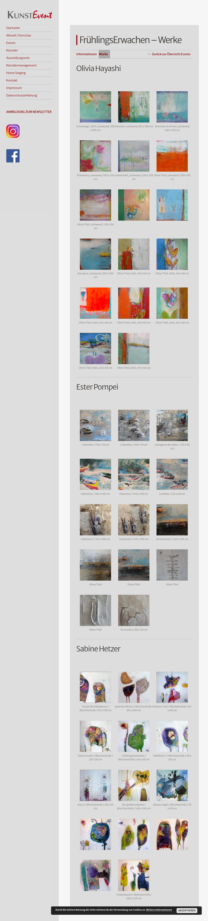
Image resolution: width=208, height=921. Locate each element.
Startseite (13, 28)
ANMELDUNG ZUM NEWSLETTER (28, 112)
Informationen (86, 54)
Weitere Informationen (159, 909)
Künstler (12, 50)
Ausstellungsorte (18, 58)
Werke (103, 54)
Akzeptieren (186, 910)
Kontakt (12, 80)
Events (11, 43)
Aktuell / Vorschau (18, 35)
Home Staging (16, 73)
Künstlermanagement (21, 65)
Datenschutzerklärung (21, 95)
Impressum (14, 88)
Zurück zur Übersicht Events (171, 54)
